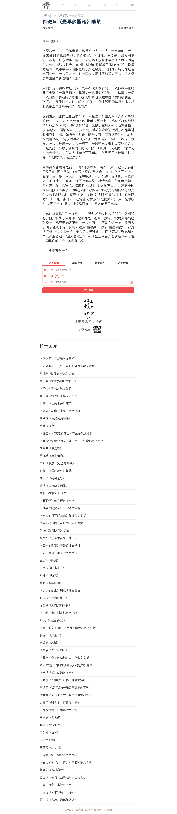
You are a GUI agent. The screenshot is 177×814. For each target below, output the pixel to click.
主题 (103, 5)
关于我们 (67, 810)
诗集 (75, 5)
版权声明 (99, 810)
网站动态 (109, 810)
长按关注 (84, 329)
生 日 (48, 282)
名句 (89, 5)
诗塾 (131, 5)
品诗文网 (47, 15)
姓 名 (48, 270)
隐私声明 (88, 810)
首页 (61, 5)
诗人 (117, 5)
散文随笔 (79, 15)
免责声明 (78, 810)
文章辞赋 (63, 15)
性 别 (48, 276)
